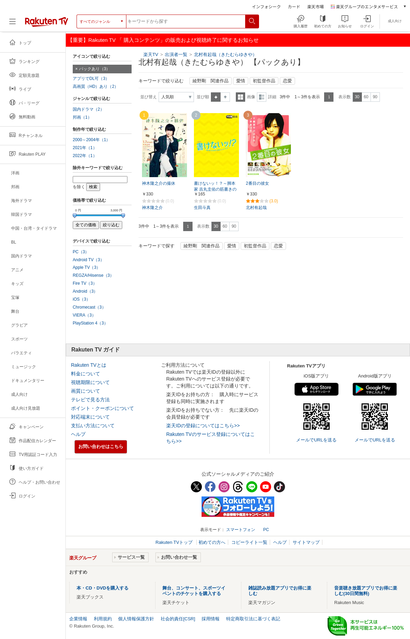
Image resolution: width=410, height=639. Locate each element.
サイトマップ (306, 542)
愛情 (240, 81)
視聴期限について (90, 382)
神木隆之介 (152, 207)
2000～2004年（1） (91, 139)
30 (357, 96)
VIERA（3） (84, 315)
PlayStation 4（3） (90, 323)
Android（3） (85, 291)
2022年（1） (85, 155)
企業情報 (78, 618)
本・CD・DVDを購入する (102, 588)
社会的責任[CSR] (178, 618)
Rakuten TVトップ (174, 542)
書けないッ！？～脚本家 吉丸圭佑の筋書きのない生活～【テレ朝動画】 (215, 189)
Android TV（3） (88, 259)
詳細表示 (261, 97)
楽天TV (150, 54)
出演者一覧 (176, 54)
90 (375, 96)
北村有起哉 (256, 207)
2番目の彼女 (257, 183)
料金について (85, 373)
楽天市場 (315, 6)
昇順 (216, 97)
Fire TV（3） (85, 283)
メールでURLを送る (316, 439)
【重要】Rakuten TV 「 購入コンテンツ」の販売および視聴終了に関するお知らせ (163, 40)
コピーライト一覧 (249, 542)
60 (366, 96)
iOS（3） (81, 299)
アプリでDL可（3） (91, 78)
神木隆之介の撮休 (158, 183)
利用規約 (103, 618)
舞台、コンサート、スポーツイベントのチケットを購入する (193, 590)
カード (294, 6)
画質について (85, 391)
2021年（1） (85, 147)
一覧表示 (240, 97)
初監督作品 (264, 81)
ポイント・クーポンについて (102, 408)
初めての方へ (211, 542)
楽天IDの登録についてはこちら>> (203, 425)
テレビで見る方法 (90, 399)
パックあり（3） (94, 68)
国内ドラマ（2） (88, 109)
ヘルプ (78, 434)
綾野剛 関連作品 (211, 81)
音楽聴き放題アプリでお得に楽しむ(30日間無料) (365, 590)
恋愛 (287, 81)
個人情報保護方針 (136, 618)
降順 (225, 97)
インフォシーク (266, 6)
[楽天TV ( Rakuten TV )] (46, 21)
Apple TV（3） (86, 267)
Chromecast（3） (89, 307)
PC (266, 529)
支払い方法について (93, 425)
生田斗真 (202, 207)
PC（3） (81, 251)
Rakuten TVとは (88, 365)
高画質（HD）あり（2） (95, 86)
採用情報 (211, 618)
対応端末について (90, 417)
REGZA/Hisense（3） (93, 275)
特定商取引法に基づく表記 (253, 618)
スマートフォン (240, 529)
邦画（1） (82, 117)
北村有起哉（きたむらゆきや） (225, 54)
